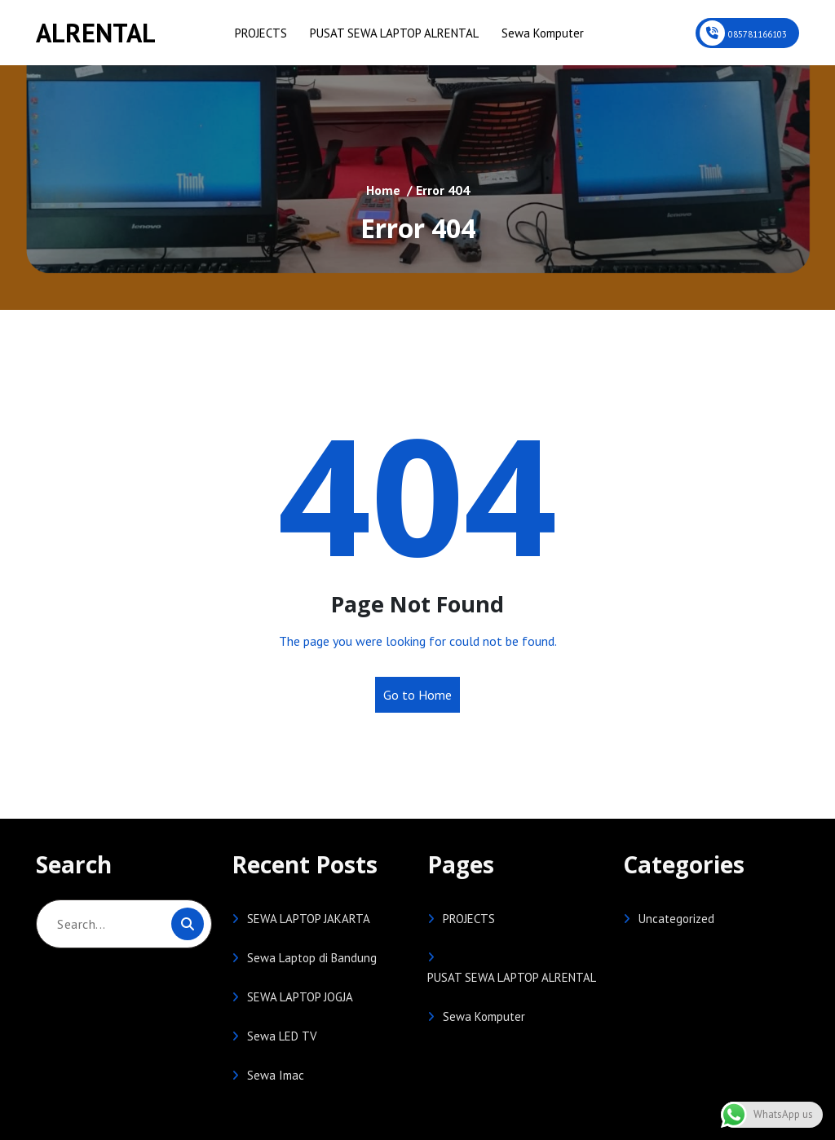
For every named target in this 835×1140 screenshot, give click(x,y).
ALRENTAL (96, 32)
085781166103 (757, 34)
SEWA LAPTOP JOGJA (300, 997)
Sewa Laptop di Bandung (312, 957)
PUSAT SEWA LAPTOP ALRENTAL (394, 33)
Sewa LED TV (282, 1036)
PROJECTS (261, 33)
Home (383, 190)
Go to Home (417, 695)
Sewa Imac (275, 1075)
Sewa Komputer (542, 33)
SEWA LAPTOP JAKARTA (308, 918)
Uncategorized (676, 918)
